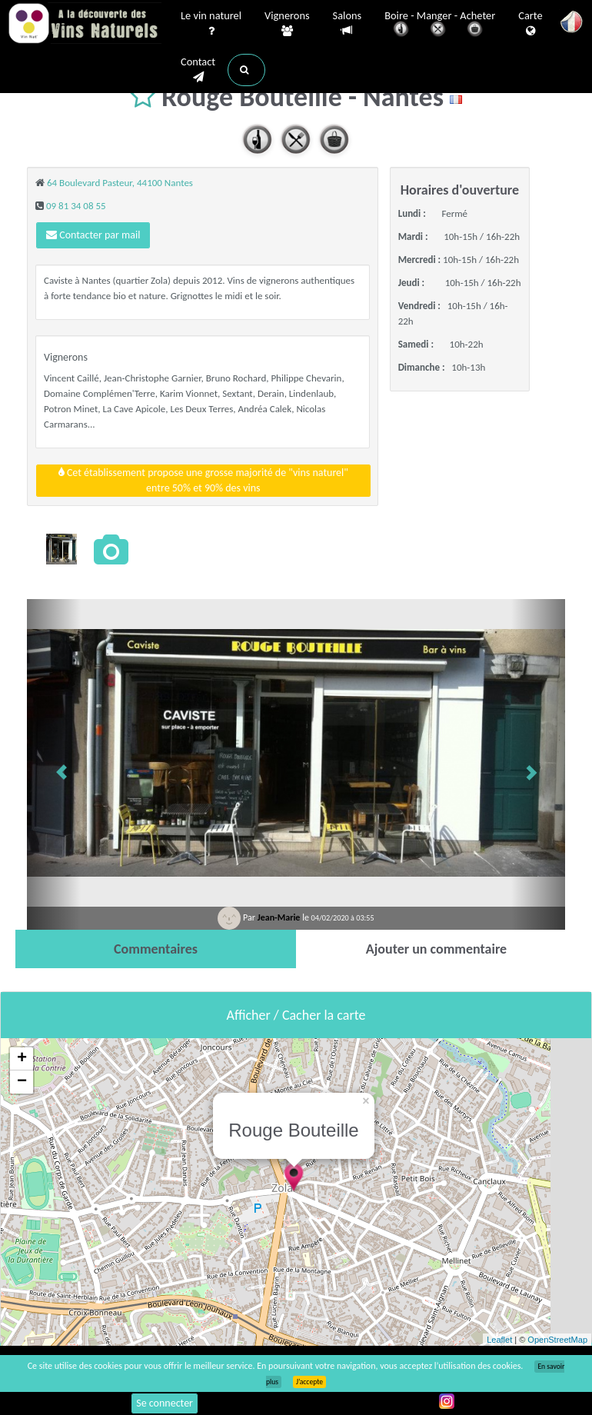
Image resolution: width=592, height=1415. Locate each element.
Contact (198, 70)
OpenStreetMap (557, 1339)
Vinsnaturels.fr (84, 25)
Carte (530, 24)
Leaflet (499, 1339)
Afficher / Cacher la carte (296, 1015)
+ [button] (22, 1058)
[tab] (155, 949)
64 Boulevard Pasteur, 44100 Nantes (120, 182)
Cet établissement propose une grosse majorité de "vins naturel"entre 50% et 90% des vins (203, 480)
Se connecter (164, 1403)
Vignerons (287, 24)
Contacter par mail (93, 234)
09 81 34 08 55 (76, 205)
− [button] (22, 1082)
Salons (347, 23)
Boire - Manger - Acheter (439, 25)
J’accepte (309, 1382)
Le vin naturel (211, 24)
